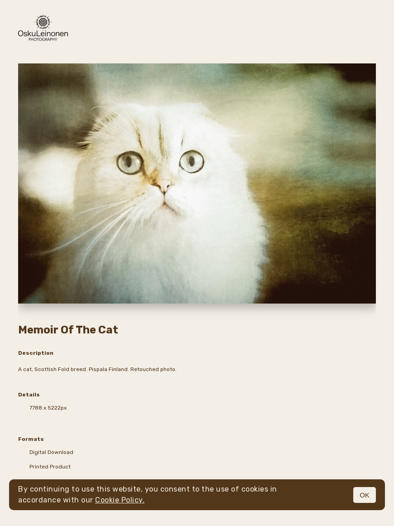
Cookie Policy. (119, 500)
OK (365, 495)
